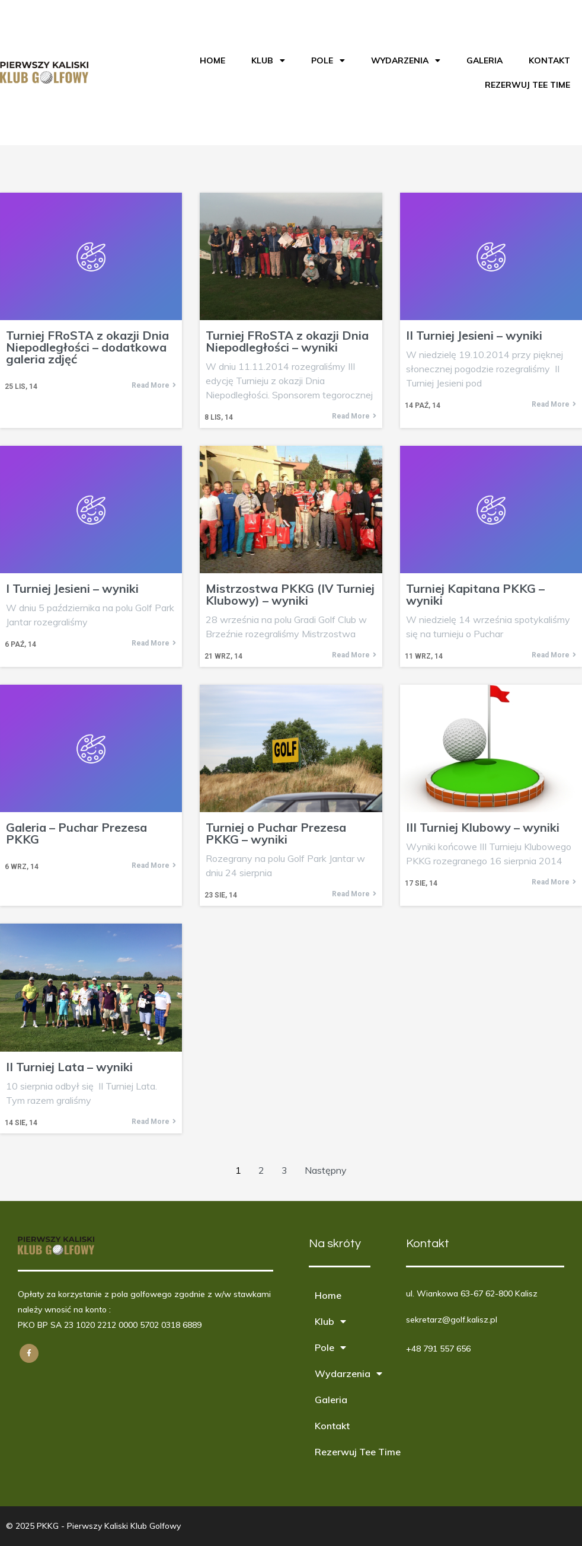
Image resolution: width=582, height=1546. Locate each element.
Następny (326, 1170)
